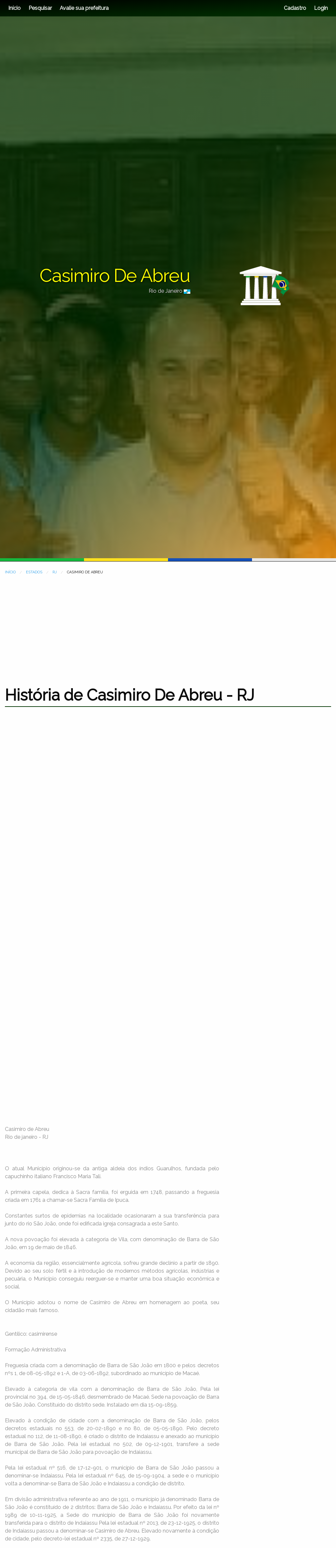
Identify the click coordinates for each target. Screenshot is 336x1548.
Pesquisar (40, 8)
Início (14, 8)
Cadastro (295, 8)
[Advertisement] (168, 626)
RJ (54, 572)
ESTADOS (34, 572)
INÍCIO (10, 572)
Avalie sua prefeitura (84, 8)
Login (320, 8)
